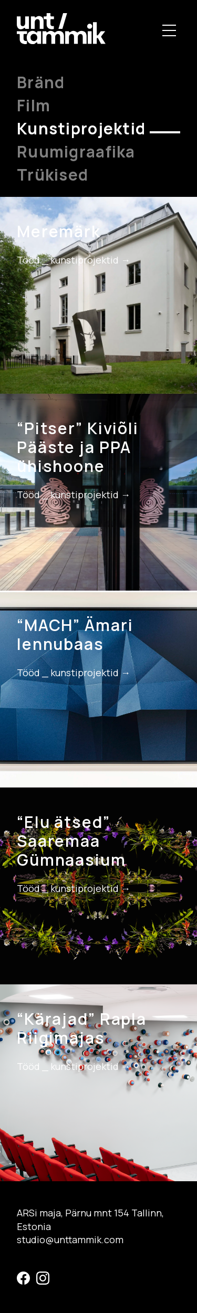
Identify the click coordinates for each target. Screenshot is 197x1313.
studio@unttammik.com (70, 1239)
